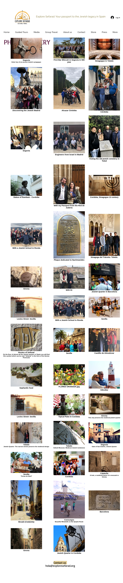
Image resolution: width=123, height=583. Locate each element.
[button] (36, 32)
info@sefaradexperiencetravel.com (103, 8)
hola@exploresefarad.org (60, 565)
